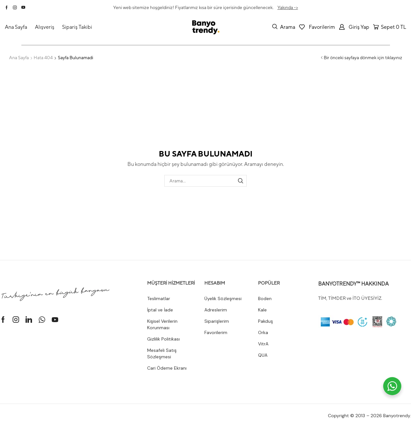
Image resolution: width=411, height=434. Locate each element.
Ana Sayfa (19, 57)
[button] (283, 27)
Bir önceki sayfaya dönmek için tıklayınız (363, 57)
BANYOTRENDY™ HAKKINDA (353, 284)
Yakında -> (287, 7)
